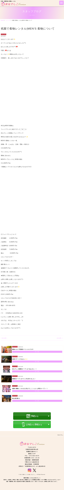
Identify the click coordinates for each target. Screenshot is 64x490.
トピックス (3, 34)
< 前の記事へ (4, 338)
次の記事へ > (60, 338)
